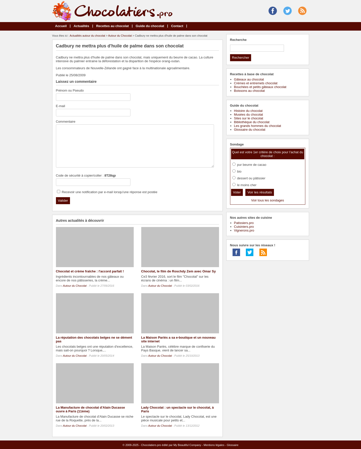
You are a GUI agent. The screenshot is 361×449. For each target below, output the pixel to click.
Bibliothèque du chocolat (252, 122)
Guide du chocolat (150, 26)
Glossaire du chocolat (249, 129)
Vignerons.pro (244, 230)
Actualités (81, 26)
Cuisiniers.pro (244, 227)
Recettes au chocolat (112, 26)
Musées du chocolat (248, 114)
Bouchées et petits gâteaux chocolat (260, 87)
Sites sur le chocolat (248, 118)
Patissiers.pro (244, 223)
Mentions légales (214, 444)
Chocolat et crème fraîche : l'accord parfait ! (90, 271)
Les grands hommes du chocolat (257, 126)
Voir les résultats (259, 192)
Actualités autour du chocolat (87, 35)
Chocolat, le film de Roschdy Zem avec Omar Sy (178, 271)
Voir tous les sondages (267, 200)
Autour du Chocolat (120, 35)
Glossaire (232, 444)
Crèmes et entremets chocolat (255, 83)
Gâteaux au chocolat (249, 79)
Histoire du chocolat (248, 111)
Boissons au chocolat (249, 91)
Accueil (61, 26)
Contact (177, 26)
